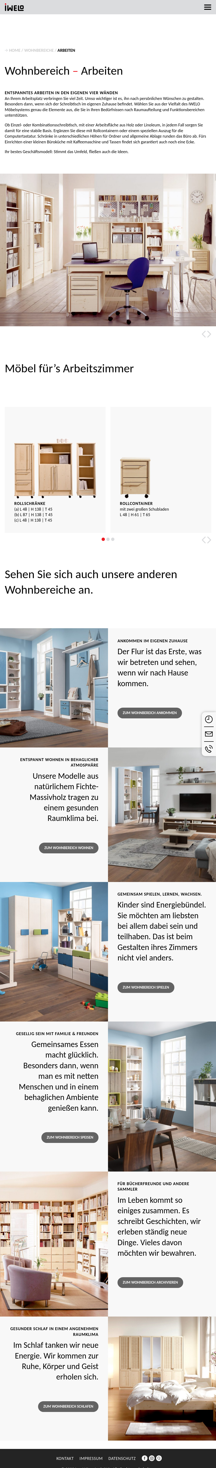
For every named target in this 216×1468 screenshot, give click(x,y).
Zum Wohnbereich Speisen (70, 1137)
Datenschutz (122, 1458)
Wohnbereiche (39, 50)
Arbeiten (66, 50)
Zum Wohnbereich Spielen (146, 987)
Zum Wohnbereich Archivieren (150, 1282)
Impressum (91, 1458)
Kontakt (65, 1458)
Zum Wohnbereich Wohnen (68, 848)
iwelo (14, 7)
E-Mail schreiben (209, 734)
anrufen (209, 749)
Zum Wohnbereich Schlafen (68, 1406)
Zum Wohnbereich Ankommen (150, 713)
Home (14, 50)
